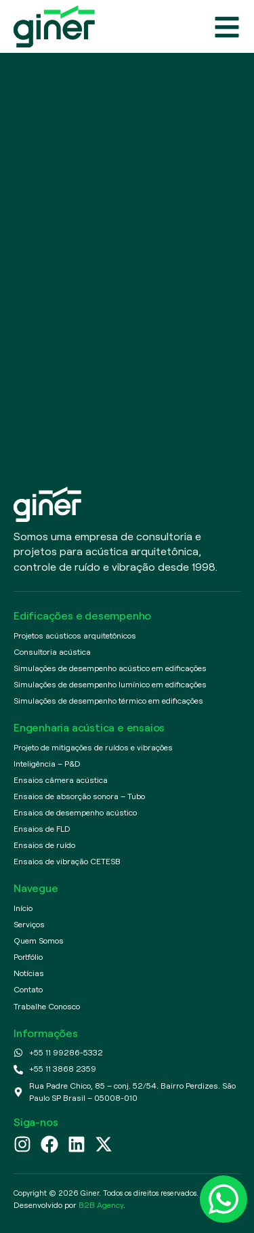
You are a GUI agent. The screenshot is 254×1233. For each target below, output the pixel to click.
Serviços (29, 924)
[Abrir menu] (226, 27)
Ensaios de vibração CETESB (67, 861)
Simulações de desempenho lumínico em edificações (110, 684)
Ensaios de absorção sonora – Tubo (79, 796)
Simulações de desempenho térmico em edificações (108, 700)
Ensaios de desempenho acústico (75, 812)
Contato (28, 989)
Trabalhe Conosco (47, 1006)
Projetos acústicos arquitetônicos (75, 635)
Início (23, 908)
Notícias (29, 973)
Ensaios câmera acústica (61, 780)
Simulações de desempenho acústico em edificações (110, 668)
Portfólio (28, 957)
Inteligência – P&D (47, 764)
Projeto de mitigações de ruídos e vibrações (93, 747)
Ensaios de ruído (44, 845)
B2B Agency (101, 1205)
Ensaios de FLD (42, 829)
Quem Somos (39, 940)
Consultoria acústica (52, 652)
